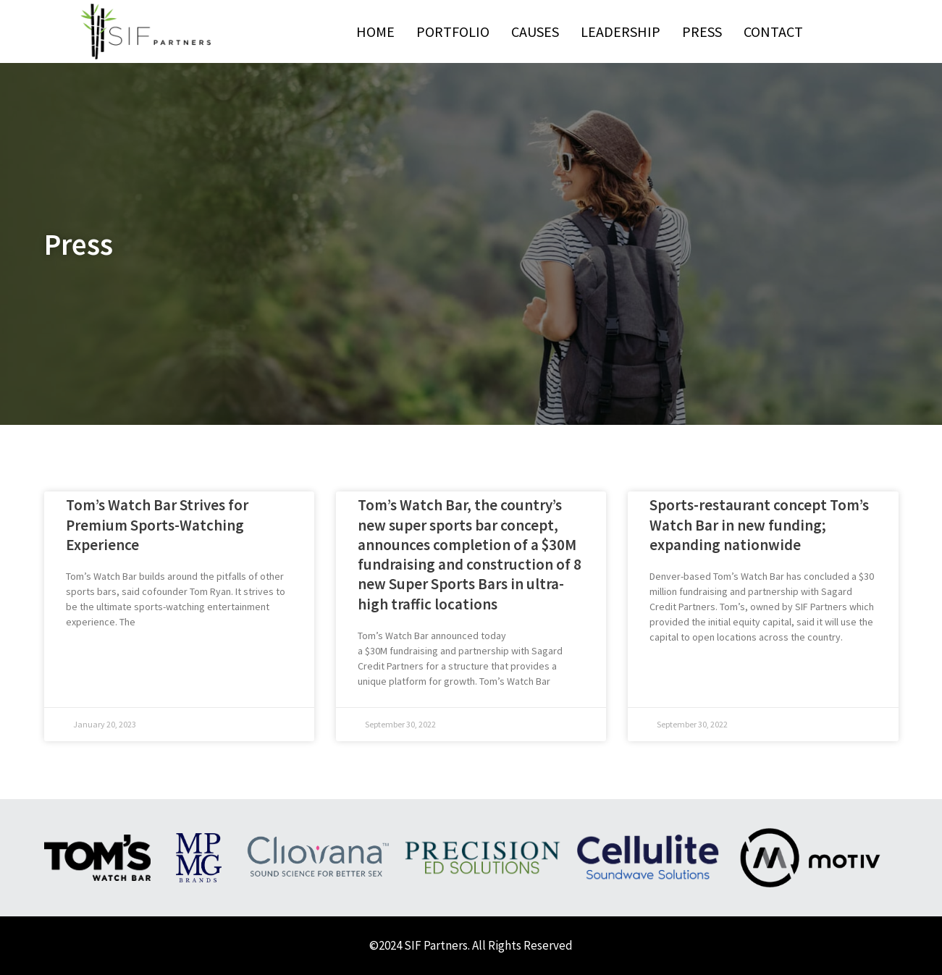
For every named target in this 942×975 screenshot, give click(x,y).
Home (375, 31)
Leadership (620, 31)
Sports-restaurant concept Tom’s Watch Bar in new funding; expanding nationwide (759, 524)
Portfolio (452, 31)
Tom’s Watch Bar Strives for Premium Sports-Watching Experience (157, 524)
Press (702, 31)
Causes (535, 31)
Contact (773, 31)
